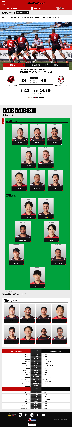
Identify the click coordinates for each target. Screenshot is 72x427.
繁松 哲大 (27, 401)
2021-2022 (16, 17)
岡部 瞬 (28, 394)
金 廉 (28, 397)
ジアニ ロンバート (25, 408)
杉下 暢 (28, 399)
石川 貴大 (27, 377)
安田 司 (28, 365)
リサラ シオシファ (25, 379)
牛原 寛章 (27, 356)
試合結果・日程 (21, 12)
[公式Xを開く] (26, 415)
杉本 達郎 (27, 359)
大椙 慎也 (27, 361)
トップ (2, 17)
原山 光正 (27, 392)
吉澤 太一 (27, 386)
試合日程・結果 (9, 17)
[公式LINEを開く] (20, 415)
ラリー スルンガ (26, 383)
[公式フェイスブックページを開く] (37, 415)
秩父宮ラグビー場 (36, 93)
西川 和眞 (27, 354)
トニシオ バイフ (26, 406)
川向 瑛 (26, 374)
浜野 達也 (27, 403)
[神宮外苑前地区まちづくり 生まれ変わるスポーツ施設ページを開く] (32, 425)
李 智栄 (28, 368)
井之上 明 (27, 372)
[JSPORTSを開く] (32, 419)
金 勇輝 (28, 381)
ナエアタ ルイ (26, 370)
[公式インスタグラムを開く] (31, 415)
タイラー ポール (26, 363)
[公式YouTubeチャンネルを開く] (43, 415)
